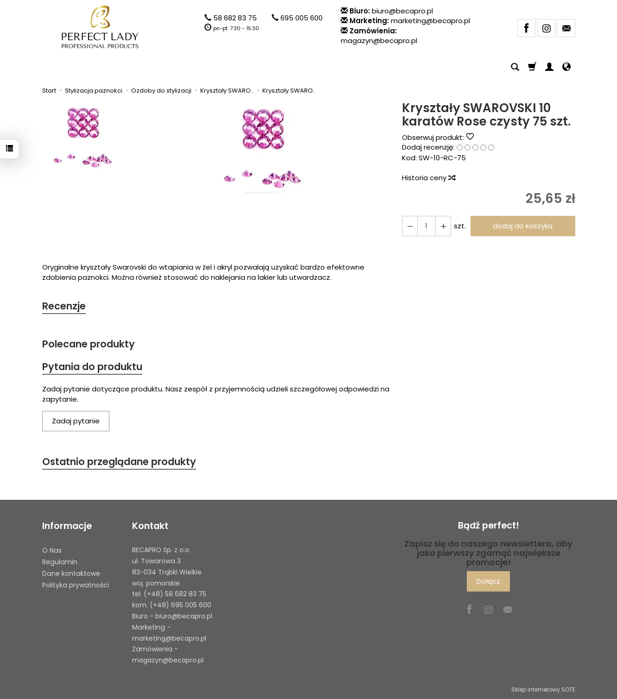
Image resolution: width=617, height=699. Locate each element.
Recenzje (64, 306)
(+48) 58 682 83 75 (175, 593)
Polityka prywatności (75, 584)
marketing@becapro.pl (430, 20)
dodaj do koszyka (523, 226)
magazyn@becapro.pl (379, 40)
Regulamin (59, 562)
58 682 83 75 (235, 18)
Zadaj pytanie (76, 421)
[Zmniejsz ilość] (443, 226)
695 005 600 (301, 18)
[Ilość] (426, 226)
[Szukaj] (515, 67)
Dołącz (488, 581)
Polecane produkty (88, 344)
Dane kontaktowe (71, 573)
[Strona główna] (100, 27)
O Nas (52, 550)
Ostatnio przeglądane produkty (119, 461)
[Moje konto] (549, 67)
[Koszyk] (532, 67)
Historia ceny (428, 178)
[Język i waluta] (566, 67)
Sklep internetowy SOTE (543, 689)
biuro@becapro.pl (402, 11)
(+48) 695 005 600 (180, 605)
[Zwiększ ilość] (410, 226)
